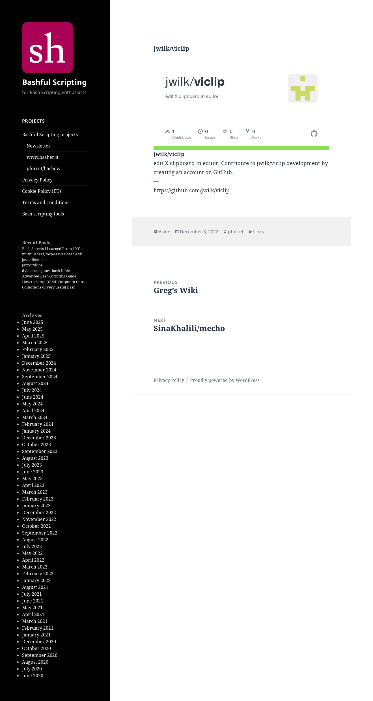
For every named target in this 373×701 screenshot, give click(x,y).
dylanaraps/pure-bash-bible (46, 270)
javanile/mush (34, 259)
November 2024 (39, 370)
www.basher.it (43, 157)
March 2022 (35, 567)
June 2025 (32, 322)
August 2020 (35, 662)
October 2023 (36, 444)
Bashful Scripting (54, 82)
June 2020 (32, 675)
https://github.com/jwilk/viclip (192, 190)
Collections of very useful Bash (49, 287)
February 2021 (37, 628)
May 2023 (32, 478)
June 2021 (32, 601)
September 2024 (39, 376)
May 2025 (32, 329)
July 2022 (32, 546)
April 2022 (33, 560)
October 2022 (36, 526)
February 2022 (37, 573)
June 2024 (32, 397)
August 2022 (35, 540)
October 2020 (36, 648)
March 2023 (35, 492)
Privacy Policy (37, 180)
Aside (164, 231)
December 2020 (39, 641)
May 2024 (32, 404)
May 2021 (32, 607)
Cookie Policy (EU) (41, 191)
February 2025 (37, 349)
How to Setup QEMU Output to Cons (53, 281)
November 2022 (39, 519)
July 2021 (32, 594)
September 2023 (39, 451)
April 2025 (33, 336)
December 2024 (39, 363)
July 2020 (32, 669)
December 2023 (39, 438)
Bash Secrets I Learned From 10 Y (51, 248)
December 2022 (39, 512)
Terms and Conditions (45, 202)
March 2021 (35, 621)
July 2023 (32, 465)
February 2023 (37, 499)
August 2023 (35, 458)
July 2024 (32, 390)
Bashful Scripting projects (50, 134)
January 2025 (36, 356)
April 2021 (33, 614)
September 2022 (39, 533)
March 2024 (35, 417)
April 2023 (33, 485)
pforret (235, 231)
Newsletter (39, 146)
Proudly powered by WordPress (224, 380)
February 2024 (37, 424)
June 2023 (32, 472)
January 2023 (36, 506)
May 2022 (32, 553)
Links (258, 231)
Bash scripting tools (43, 214)
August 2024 (35, 383)
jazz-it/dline (32, 265)
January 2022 (36, 580)
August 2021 (35, 587)
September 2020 (39, 655)
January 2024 (36, 431)
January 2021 (36, 635)
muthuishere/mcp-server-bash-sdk (52, 254)
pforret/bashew (44, 168)
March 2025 (35, 342)
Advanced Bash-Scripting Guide (49, 276)
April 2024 (33, 410)
